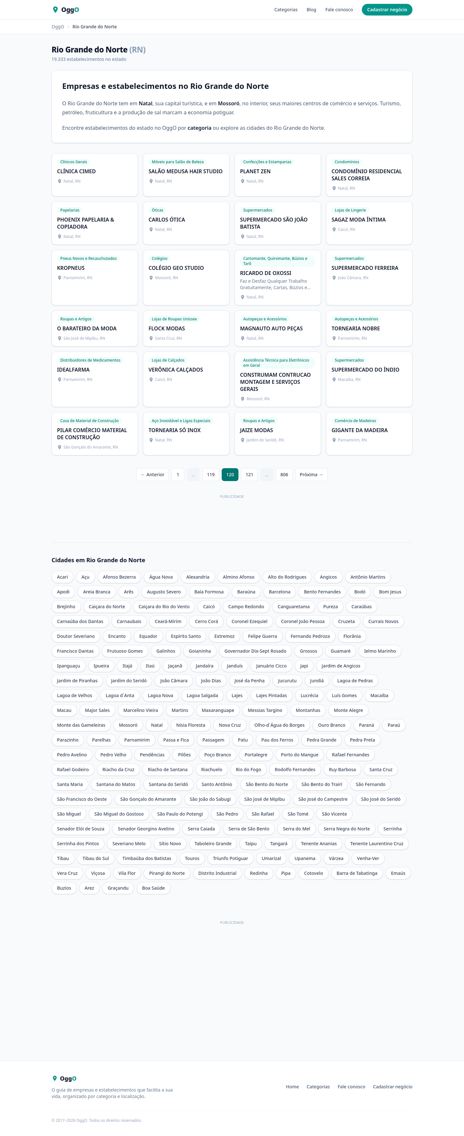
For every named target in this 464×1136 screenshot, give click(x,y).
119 (211, 474)
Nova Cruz (230, 725)
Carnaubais (129, 621)
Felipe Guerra (262, 636)
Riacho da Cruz (118, 769)
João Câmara (174, 680)
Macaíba (379, 695)
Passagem (213, 740)
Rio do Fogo (248, 769)
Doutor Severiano (76, 636)
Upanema (305, 858)
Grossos (308, 651)
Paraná (366, 725)
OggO (58, 27)
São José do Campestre (323, 799)
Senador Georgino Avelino (146, 829)
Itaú (150, 666)
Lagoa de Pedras (355, 680)
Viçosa (98, 873)
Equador (148, 636)
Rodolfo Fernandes (295, 769)
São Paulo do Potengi (180, 814)
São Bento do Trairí (322, 784)
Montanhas (308, 710)
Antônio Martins (368, 577)
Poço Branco (217, 755)
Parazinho (68, 740)
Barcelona (280, 592)
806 (284, 474)
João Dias (211, 680)
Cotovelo (313, 873)
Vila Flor (127, 873)
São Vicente (334, 814)
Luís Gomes (344, 695)
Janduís (235, 666)
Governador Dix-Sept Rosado (255, 651)
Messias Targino (265, 710)
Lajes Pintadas (271, 695)
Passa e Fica (176, 740)
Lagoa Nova (160, 695)
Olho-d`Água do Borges (280, 725)
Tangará (278, 843)
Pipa (286, 873)
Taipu (250, 843)
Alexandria (197, 577)
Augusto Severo (164, 592)
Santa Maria (70, 784)
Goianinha (200, 651)
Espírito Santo (186, 636)
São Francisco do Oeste (82, 799)
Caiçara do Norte (107, 606)
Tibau (63, 858)
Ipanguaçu (68, 666)
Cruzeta (346, 621)
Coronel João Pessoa (302, 621)
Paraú (394, 725)
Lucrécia (309, 695)
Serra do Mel (296, 829)
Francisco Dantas (75, 651)
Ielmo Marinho (380, 651)
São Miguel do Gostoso (119, 814)
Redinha (259, 873)
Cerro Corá (206, 621)
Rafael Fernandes (350, 755)
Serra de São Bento (248, 829)
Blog (311, 9)
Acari (62, 577)
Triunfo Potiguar (230, 858)
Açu (86, 577)
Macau (64, 710)
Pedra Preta (362, 740)
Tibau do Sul (95, 858)
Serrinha (392, 829)
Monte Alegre (348, 710)
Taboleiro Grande (213, 843)
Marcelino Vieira (140, 710)
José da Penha (250, 680)
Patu (243, 740)
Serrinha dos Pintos (78, 843)
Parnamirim (137, 740)
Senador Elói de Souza (80, 829)
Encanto (117, 636)
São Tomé (298, 814)
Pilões (184, 755)
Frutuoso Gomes (125, 651)
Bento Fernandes (322, 592)
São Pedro (227, 814)
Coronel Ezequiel (249, 621)
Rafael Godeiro (73, 769)
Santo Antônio (217, 784)
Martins (179, 710)
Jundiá (317, 680)
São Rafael (263, 814)
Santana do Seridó (168, 784)
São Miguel (69, 814)
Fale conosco (339, 9)
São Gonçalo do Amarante (148, 799)
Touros (192, 858)
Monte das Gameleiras (81, 725)
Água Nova (161, 577)
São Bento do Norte (267, 784)
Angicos (328, 577)
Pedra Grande (321, 740)
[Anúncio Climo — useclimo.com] (232, 514)
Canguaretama (294, 606)
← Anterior (152, 474)
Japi (304, 666)
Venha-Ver (368, 858)
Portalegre (256, 755)
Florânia (352, 636)
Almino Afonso (239, 577)
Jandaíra (204, 666)
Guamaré (341, 651)
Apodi (63, 592)
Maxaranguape (218, 710)
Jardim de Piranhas (77, 680)
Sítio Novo (170, 843)
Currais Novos (383, 621)
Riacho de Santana (168, 769)
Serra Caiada (201, 829)
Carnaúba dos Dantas (80, 621)
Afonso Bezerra (119, 577)
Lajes (237, 695)
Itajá (127, 666)
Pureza (330, 606)
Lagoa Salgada (202, 695)
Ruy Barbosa (342, 769)
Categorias (285, 9)
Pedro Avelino (72, 755)
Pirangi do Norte (167, 873)
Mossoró (128, 725)
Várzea (336, 858)
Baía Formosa (209, 592)
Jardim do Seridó (129, 680)
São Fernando (370, 784)
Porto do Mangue (300, 755)
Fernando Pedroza (310, 636)
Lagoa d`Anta (120, 695)
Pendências (152, 755)
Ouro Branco (331, 725)
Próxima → (311, 474)
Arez (89, 888)
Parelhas (101, 740)
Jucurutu (287, 680)
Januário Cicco (271, 666)
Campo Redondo (246, 606)
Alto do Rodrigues (287, 577)
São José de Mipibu (264, 799)
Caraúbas (362, 606)
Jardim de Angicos (341, 666)
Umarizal (271, 858)
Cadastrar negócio (387, 9)
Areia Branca (97, 592)
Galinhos (165, 651)
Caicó (209, 606)
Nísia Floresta (190, 725)
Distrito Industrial (217, 873)
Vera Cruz (67, 873)
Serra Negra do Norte (347, 829)
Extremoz (224, 636)
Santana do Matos (115, 784)
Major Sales (97, 710)
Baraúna (246, 592)
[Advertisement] (232, 972)
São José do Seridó (381, 799)
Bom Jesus (390, 592)
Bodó (359, 592)
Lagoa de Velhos (74, 695)
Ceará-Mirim (168, 621)
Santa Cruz (380, 769)
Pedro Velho (114, 755)
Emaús (398, 873)
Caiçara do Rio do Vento (164, 606)
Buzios (64, 888)
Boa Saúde (153, 888)
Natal (157, 725)
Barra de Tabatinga (357, 873)
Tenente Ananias (319, 843)
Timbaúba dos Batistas (146, 858)
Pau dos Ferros (277, 740)
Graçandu (118, 888)
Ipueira (101, 666)
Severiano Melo (129, 843)
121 (249, 474)
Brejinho (66, 606)
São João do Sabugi (210, 799)
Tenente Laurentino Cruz (376, 843)
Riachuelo (211, 769)
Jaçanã (175, 666)
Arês (129, 592)
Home (292, 1087)
